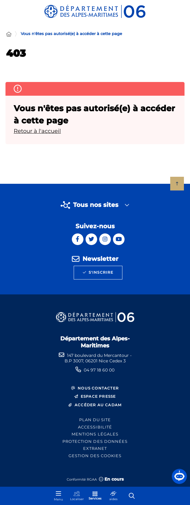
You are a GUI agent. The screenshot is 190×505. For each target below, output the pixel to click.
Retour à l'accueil (37, 131)
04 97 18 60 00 (99, 370)
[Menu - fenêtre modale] (58, 496)
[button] (179, 476)
